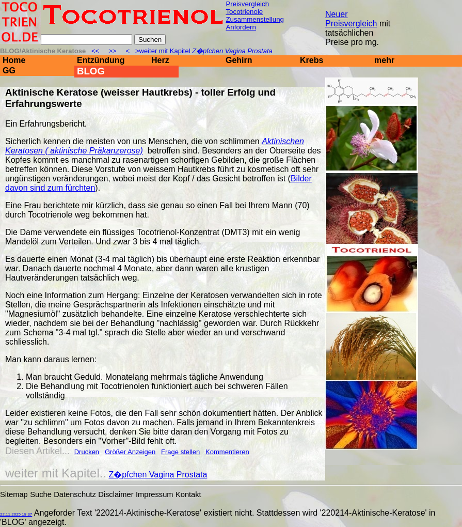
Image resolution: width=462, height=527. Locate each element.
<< (96, 51)
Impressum (154, 494)
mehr (384, 60)
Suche (41, 494)
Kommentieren (227, 452)
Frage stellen (180, 452)
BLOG (91, 71)
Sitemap (14, 494)
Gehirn (239, 60)
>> (112, 51)
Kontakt (188, 494)
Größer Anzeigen (130, 452)
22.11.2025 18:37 (16, 514)
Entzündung (100, 60)
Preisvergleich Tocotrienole (247, 8)
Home (14, 60)
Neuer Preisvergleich (351, 19)
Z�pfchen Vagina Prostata (158, 474)
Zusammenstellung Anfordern (255, 23)
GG (9, 70)
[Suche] (86, 39)
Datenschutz (74, 494)
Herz (160, 60)
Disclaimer (115, 494)
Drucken (86, 452)
